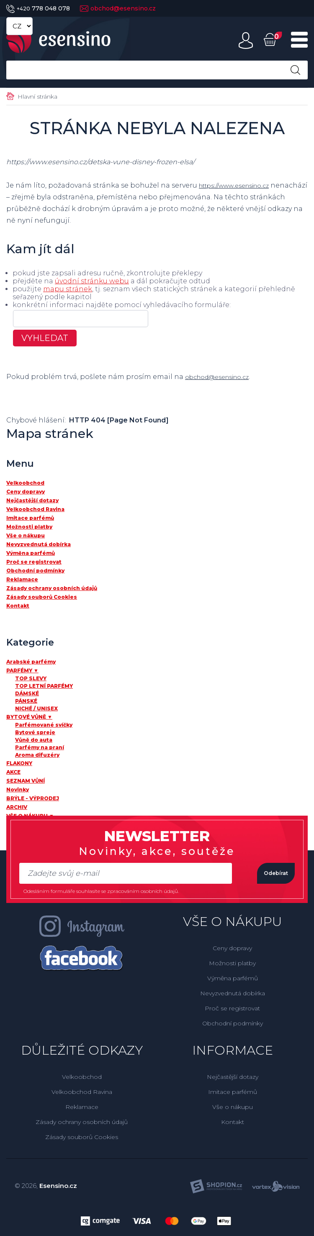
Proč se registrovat (232, 1008)
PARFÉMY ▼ (22, 670)
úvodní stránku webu (92, 281)
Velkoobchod (82, 1077)
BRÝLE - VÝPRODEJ (32, 798)
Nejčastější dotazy (232, 1077)
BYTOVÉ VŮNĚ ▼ (29, 717)
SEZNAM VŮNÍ (25, 781)
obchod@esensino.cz (118, 8)
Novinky (17, 789)
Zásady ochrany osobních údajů (82, 1122)
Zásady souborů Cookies (81, 1137)
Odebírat (265, 873)
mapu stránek (67, 289)
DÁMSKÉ (27, 693)
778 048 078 (38, 8)
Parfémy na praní (39, 747)
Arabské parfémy (31, 662)
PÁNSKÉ (26, 701)
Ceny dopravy (232, 948)
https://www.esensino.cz (240, 185)
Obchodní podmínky (232, 1023)
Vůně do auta (33, 740)
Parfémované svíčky (43, 725)
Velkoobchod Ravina (81, 1092)
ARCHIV (16, 807)
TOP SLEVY (30, 678)
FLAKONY (19, 763)
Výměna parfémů (232, 978)
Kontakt (232, 1122)
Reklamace (81, 1107)
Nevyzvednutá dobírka (232, 993)
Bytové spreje (35, 732)
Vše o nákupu (232, 1107)
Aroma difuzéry (37, 755)
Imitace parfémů (232, 1092)
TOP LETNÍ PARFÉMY (44, 686)
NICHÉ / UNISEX (36, 708)
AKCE (13, 772)
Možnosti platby (232, 963)
